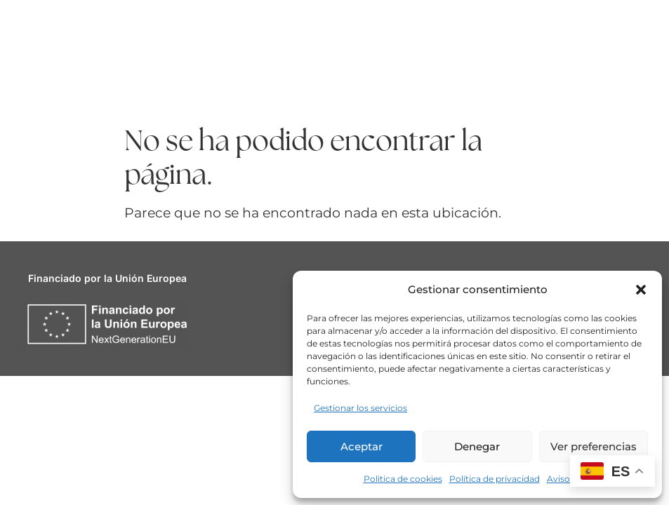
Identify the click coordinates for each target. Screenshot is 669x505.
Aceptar (361, 446)
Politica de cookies (403, 478)
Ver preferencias (593, 446)
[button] (641, 290)
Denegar (477, 446)
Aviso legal (569, 478)
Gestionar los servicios (360, 408)
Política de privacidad (494, 478)
